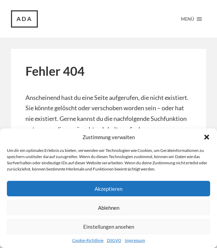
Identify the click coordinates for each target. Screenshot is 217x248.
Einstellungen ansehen (108, 227)
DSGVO (114, 240)
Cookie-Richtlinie (88, 240)
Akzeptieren (108, 189)
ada (24, 18)
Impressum (135, 240)
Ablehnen (108, 208)
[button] (206, 137)
